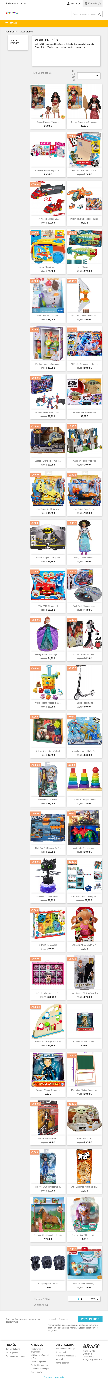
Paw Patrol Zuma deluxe (84, 509)
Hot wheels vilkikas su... (48, 219)
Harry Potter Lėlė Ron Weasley (84, 993)
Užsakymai (61, 1352)
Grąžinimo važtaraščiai (66, 1356)
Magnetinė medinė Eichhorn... (84, 1090)
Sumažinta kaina (12, 1349)
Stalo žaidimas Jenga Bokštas (84, 1187)
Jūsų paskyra (65, 1345)
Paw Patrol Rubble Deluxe (47, 509)
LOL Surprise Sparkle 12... (47, 993)
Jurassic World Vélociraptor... (48, 461)
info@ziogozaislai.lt (92, 1359)
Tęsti (95, 1299)
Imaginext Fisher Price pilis (84, 461)
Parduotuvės (36, 1372)
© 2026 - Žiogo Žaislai (54, 1377)
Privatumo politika (38, 1362)
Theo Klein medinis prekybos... (84, 896)
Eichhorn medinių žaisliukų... (47, 364)
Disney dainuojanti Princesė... (84, 122)
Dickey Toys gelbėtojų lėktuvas (84, 219)
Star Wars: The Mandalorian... (84, 412)
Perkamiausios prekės (15, 1356)
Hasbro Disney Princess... (84, 654)
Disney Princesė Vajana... (48, 122)
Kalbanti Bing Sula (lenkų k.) (84, 945)
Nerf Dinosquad (84, 267)
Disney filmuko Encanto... (84, 558)
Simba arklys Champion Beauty (48, 1235)
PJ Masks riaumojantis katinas (84, 364)
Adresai (59, 1359)
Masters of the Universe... (84, 848)
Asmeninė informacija (65, 1349)
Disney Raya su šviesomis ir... (47, 1187)
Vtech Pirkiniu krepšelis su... (48, 703)
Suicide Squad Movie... (48, 1138)
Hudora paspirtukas (84, 703)
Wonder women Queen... (84, 1042)
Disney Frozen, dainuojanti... (48, 654)
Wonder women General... (48, 1090)
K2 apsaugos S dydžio (48, 1284)
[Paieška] (87, 14)
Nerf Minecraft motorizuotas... (84, 316)
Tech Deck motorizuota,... (84, 606)
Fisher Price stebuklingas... (48, 316)
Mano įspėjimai (62, 1363)
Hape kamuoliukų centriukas (48, 1042)
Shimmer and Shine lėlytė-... (84, 1235)
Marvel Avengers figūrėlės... (84, 751)
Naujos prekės (11, 1352)
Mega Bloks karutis (48, 267)
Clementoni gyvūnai (48, 945)
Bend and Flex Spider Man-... (48, 412)
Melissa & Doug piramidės (84, 800)
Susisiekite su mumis (15, 3)
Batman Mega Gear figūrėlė (48, 558)
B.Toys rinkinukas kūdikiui (48, 751)
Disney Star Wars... (84, 1138)
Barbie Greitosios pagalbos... (48, 170)
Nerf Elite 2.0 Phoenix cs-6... (48, 848)
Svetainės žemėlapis (40, 1369)
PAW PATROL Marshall (48, 606)
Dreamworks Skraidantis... (47, 896)
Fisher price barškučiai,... (84, 1284)
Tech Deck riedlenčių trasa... (84, 170)
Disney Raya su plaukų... (48, 800)
